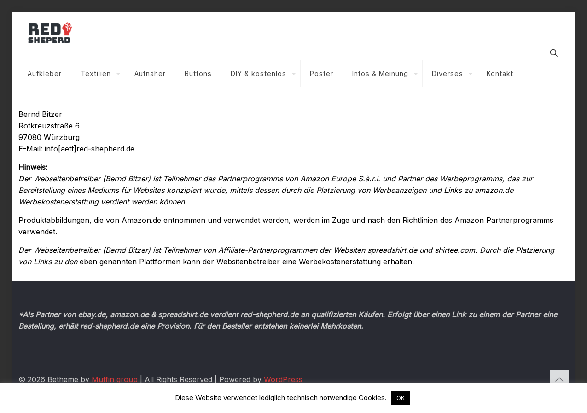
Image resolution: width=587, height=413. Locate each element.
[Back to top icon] (559, 379)
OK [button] (400, 397)
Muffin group (115, 379)
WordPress (283, 379)
